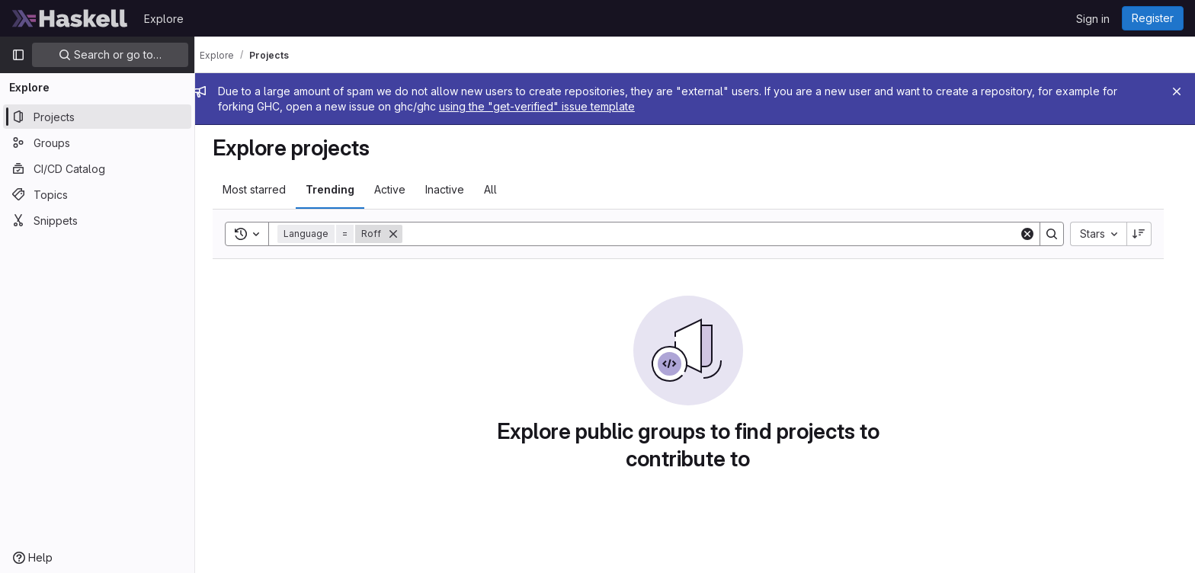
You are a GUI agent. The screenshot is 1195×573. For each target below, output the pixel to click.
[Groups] (97, 142)
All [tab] (497, 189)
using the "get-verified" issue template (551, 106)
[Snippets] (97, 220)
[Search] (717, 234)
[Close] (1177, 91)
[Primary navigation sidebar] (18, 55)
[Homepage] (70, 18)
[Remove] (400, 234)
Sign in (1093, 18)
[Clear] (1034, 234)
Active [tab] (396, 189)
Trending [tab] (336, 189)
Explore (164, 18)
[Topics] (97, 194)
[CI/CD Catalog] (97, 168)
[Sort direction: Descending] (1146, 234)
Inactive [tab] (451, 189)
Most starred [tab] (261, 189)
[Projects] (97, 116)
